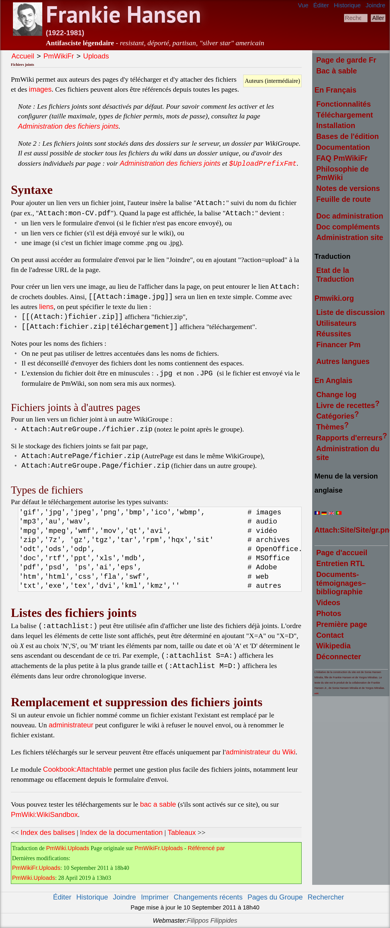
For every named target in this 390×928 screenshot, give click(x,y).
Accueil (22, 56)
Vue (303, 5)
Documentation (343, 147)
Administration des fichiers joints (68, 126)
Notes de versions (348, 188)
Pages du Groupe (275, 897)
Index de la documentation (121, 832)
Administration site (349, 237)
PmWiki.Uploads (67, 848)
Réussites (333, 334)
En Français (336, 90)
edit (317, 693)
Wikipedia (333, 646)
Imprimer (155, 897)
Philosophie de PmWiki (342, 173)
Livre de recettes (345, 405)
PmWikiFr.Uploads (159, 848)
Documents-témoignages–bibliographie (341, 583)
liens (46, 307)
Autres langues (343, 361)
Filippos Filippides (212, 920)
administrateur (71, 725)
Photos (328, 613)
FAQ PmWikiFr (342, 158)
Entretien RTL (340, 563)
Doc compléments (348, 227)
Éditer (321, 5)
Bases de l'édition (347, 136)
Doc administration (349, 216)
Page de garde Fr (346, 60)
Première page (341, 624)
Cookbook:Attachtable (77, 769)
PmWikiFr (58, 56)
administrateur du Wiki (260, 752)
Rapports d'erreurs (349, 438)
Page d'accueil (341, 552)
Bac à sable (336, 71)
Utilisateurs (336, 323)
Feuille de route (343, 199)
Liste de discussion (350, 312)
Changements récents (208, 897)
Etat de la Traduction (335, 274)
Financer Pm (338, 344)
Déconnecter (338, 656)
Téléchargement (344, 115)
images (40, 89)
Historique (347, 5)
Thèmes (330, 427)
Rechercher (326, 897)
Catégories (335, 416)
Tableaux (182, 832)
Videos (328, 602)
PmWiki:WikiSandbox (44, 814)
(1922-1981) (65, 33)
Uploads (96, 56)
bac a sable (158, 804)
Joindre (375, 5)
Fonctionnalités (343, 104)
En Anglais (333, 380)
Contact (330, 635)
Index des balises (48, 832)
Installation (335, 125)
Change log (336, 394)
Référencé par (206, 848)
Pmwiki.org (334, 298)
